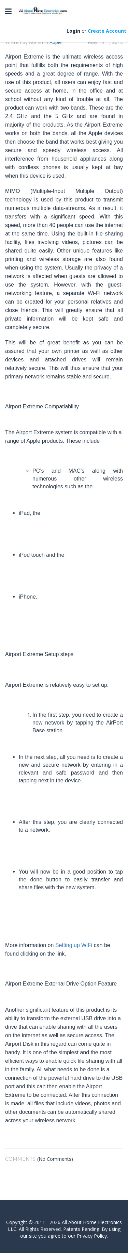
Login (73, 31)
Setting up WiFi (73, 945)
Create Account (107, 31)
